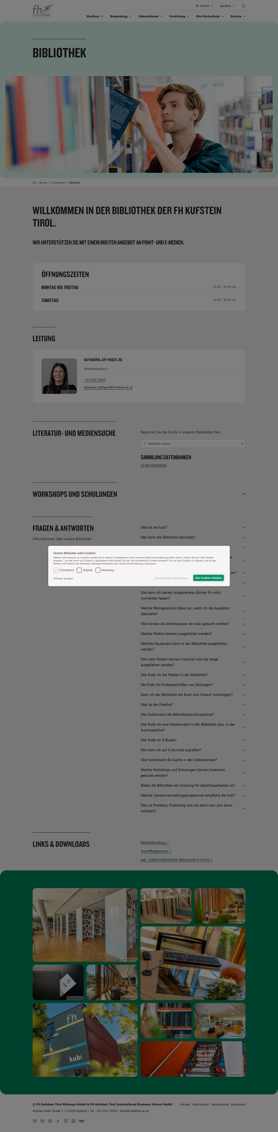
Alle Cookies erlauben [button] (208, 577)
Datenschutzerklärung (131, 563)
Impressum (150, 563)
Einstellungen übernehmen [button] (171, 578)
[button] (64, 578)
